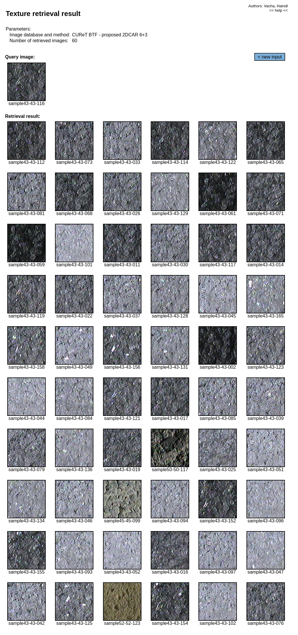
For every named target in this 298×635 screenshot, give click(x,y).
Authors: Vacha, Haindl (268, 6)
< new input (270, 56)
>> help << (278, 10)
